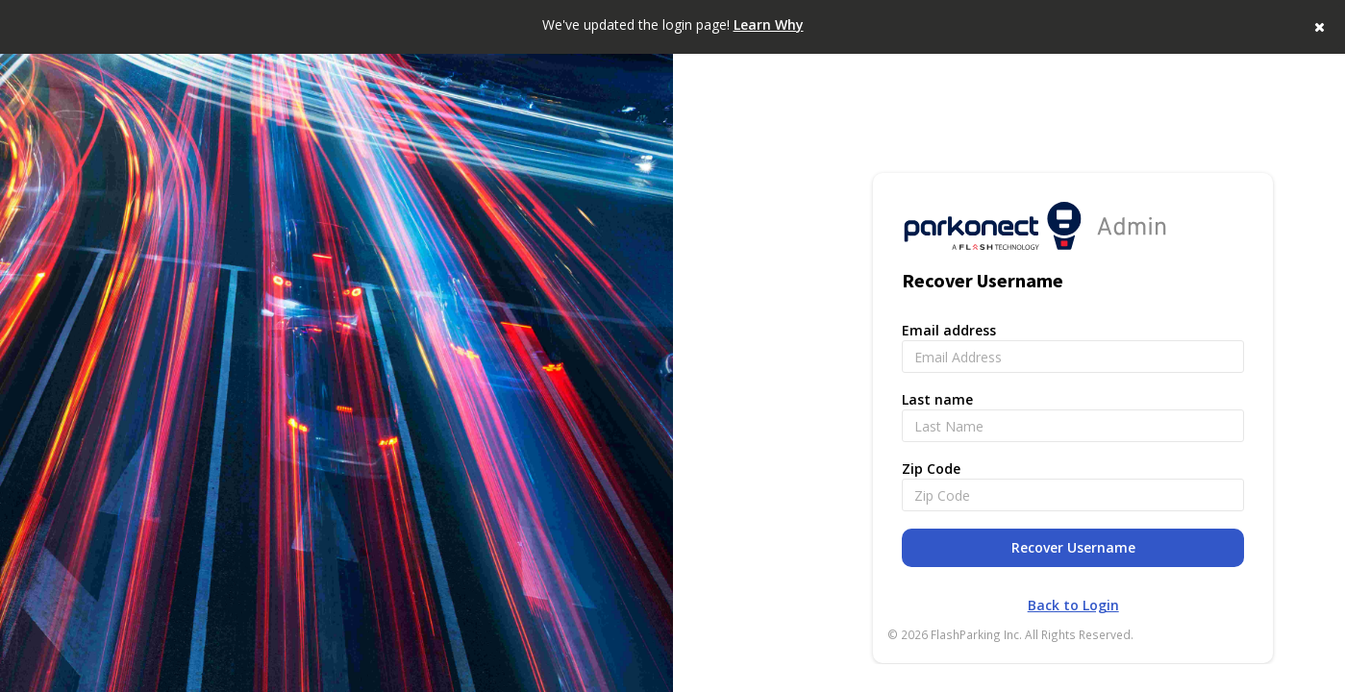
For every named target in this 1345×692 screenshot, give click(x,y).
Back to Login (1073, 605)
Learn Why (769, 24)
